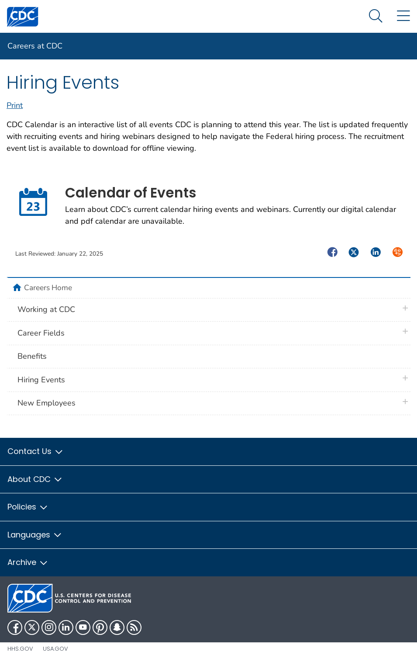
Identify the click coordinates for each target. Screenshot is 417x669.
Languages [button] (34, 534)
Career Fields (41, 333)
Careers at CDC (34, 46)
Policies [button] (27, 506)
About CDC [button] (35, 479)
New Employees (46, 403)
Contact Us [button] (35, 451)
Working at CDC (46, 309)
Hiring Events (41, 379)
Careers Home (48, 287)
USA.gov (55, 649)
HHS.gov (20, 649)
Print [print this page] (15, 105)
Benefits (32, 356)
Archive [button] (27, 562)
